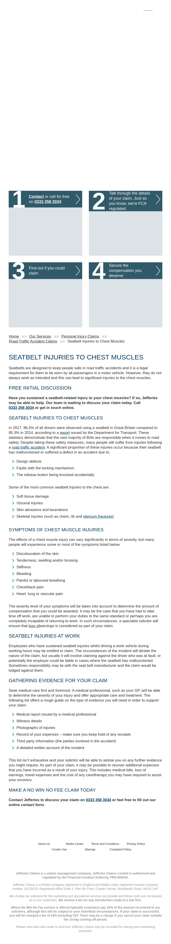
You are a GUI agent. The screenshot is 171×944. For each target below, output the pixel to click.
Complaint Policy (120, 849)
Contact (36, 196)
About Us (44, 843)
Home (14, 336)
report (65, 433)
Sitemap (90, 849)
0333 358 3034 (48, 201)
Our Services (40, 336)
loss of (34, 626)
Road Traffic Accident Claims (33, 341)
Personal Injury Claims (80, 336)
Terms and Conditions (105, 843)
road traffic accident (28, 447)
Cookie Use (59, 849)
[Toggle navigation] (157, 7)
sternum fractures (98, 516)
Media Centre (74, 843)
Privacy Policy (136, 843)
